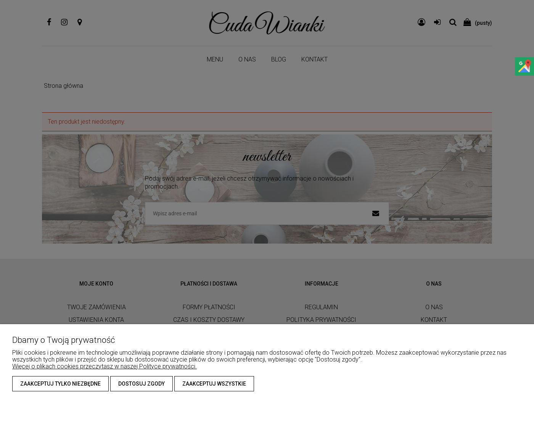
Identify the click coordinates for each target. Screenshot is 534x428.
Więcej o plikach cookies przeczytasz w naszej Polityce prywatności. (104, 366)
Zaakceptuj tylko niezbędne (60, 384)
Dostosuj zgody (141, 384)
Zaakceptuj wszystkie (214, 384)
